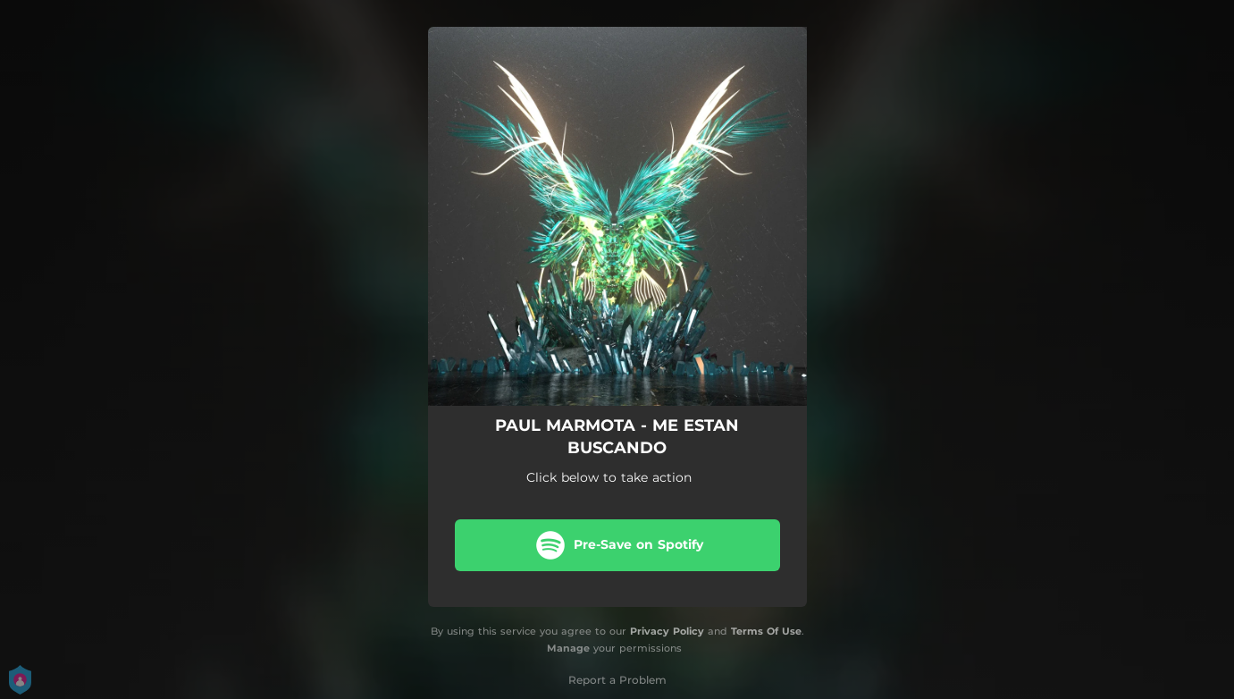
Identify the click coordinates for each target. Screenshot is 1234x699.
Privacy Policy (667, 631)
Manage (568, 648)
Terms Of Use (766, 631)
